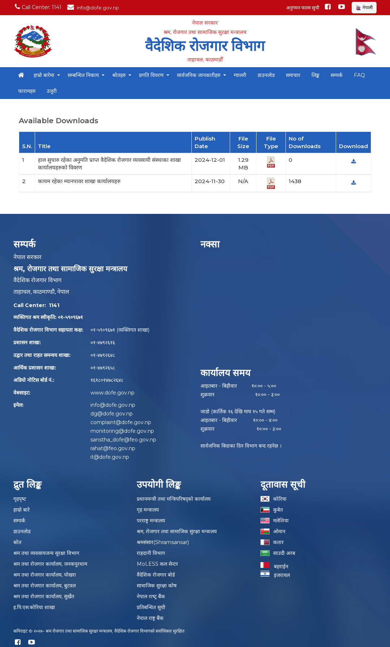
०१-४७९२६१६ (102, 342)
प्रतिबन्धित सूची (151, 607)
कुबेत (278, 509)
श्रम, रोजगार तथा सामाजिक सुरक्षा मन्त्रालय (177, 531)
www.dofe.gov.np (112, 392)
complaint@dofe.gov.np (120, 422)
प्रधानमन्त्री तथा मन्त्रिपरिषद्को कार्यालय (174, 499)
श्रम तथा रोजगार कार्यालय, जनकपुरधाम (50, 564)
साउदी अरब (284, 553)
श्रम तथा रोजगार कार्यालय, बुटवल (44, 585)
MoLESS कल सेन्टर (157, 564)
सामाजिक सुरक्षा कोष (157, 585)
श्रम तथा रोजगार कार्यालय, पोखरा (44, 574)
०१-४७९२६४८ (102, 355)
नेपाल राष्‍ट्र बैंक (151, 596)
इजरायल (275, 575)
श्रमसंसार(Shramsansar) (163, 542)
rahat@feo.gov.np (112, 448)
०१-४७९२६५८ (102, 368)
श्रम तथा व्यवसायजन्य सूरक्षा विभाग (46, 553)
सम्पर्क (19, 520)
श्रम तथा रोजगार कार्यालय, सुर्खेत (43, 596)
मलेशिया (281, 520)
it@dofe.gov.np (109, 457)
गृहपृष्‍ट (19, 499)
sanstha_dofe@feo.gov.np (123, 439)
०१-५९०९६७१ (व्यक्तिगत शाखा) (119, 330)
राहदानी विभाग (151, 553)
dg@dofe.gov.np (111, 413)
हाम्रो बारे (21, 509)
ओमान (279, 531)
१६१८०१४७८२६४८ (106, 380)
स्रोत (17, 542)
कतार (278, 542)
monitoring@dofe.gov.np (122, 431)
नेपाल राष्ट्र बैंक (150, 618)
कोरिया (280, 499)
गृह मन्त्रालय (148, 509)
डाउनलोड (21, 531)
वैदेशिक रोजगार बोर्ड (156, 574)
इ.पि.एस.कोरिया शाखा (34, 607)
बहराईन (274, 566)
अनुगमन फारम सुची (302, 7)
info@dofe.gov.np (112, 405)
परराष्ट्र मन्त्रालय (151, 520)
